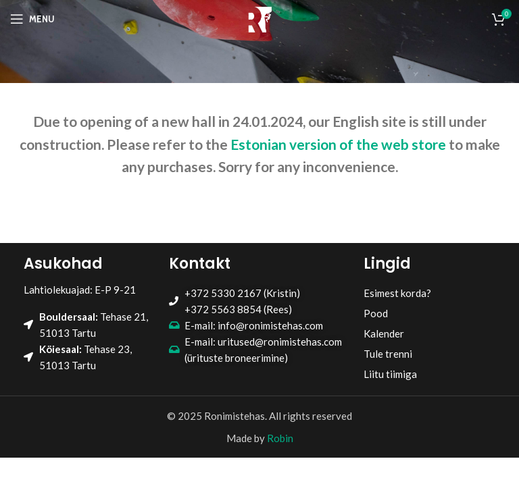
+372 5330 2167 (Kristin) (242, 293)
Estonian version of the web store (338, 144)
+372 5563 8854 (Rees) (238, 309)
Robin (280, 438)
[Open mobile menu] (32, 18)
